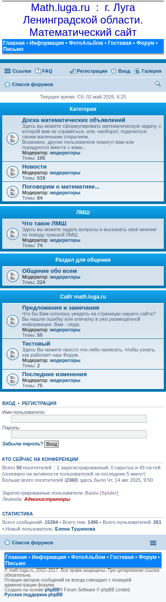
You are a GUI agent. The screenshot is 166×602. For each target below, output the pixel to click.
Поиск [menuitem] (159, 85)
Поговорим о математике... (61, 186)
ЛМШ (82, 212)
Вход (8, 403)
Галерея (152, 71)
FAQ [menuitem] (47, 71)
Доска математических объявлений (73, 120)
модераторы (65, 152)
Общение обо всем (49, 271)
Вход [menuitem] (124, 71)
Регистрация (39, 403)
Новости (34, 166)
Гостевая (120, 43)
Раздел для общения (83, 260)
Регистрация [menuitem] (92, 71)
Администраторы (47, 499)
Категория (83, 109)
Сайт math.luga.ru (83, 297)
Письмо (13, 49)
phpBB (52, 589)
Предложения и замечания (60, 307)
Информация (47, 43)
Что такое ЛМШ (44, 223)
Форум (145, 43)
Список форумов (32, 542)
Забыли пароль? (22, 443)
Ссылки (21, 71)
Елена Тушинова (75, 528)
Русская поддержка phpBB (33, 594)
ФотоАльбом (86, 43)
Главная (14, 43)
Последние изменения (54, 374)
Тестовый (36, 343)
